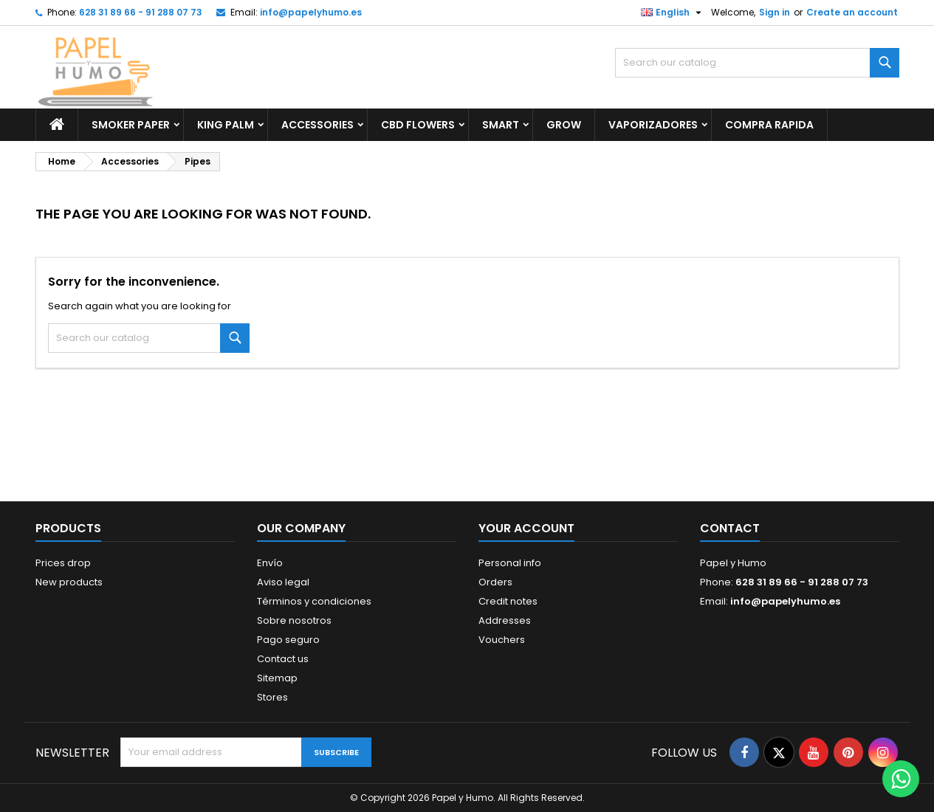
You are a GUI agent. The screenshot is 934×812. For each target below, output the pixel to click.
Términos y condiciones (314, 601)
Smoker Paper (131, 124)
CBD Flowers (418, 124)
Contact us (283, 659)
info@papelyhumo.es (311, 12)
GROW (563, 124)
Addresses (504, 620)
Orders (495, 582)
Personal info (509, 563)
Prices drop (63, 563)
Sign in (774, 12)
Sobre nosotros (294, 620)
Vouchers (501, 640)
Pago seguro (288, 640)
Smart (500, 124)
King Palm (225, 124)
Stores (272, 697)
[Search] (757, 63)
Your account (526, 528)
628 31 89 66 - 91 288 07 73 (140, 12)
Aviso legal (283, 582)
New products (69, 582)
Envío (270, 563)
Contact (730, 528)
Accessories (317, 124)
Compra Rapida (769, 124)
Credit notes (508, 601)
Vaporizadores (653, 124)
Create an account (852, 12)
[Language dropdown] (673, 12)
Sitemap (277, 678)
